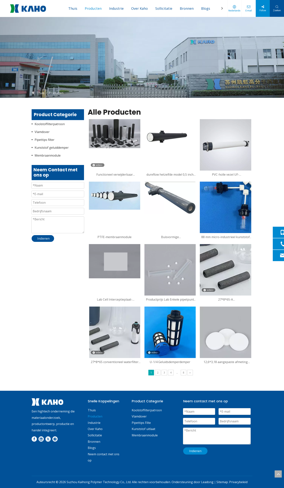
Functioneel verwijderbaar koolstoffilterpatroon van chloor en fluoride (114, 174)
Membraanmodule (48, 155)
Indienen (195, 451)
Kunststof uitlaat (143, 429)
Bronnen (187, 8)
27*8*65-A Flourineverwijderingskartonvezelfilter (225, 299)
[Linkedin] (41, 439)
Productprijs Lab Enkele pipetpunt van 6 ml (170, 299)
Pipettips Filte (141, 423)
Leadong (207, 482)
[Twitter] (48, 439)
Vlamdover (42, 132)
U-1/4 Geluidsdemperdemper (170, 362)
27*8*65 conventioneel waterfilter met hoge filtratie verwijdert (114, 362)
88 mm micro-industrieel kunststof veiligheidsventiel (225, 237)
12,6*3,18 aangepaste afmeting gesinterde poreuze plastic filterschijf (226, 362)
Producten (93, 8)
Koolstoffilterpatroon (50, 124)
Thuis (72, 8)
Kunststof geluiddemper (52, 148)
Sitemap (222, 482)
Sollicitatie (163, 8)
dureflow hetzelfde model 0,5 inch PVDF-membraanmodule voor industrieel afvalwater (169, 174)
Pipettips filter (44, 140)
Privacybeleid (238, 482)
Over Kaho (139, 8)
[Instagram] (55, 439)
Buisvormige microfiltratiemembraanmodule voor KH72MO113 (170, 237)
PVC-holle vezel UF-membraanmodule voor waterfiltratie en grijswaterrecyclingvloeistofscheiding (225, 174)
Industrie (116, 8)
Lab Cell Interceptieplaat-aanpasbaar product (114, 299)
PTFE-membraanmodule (114, 237)
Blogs (205, 8)
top (278, 474)
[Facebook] (34, 439)
